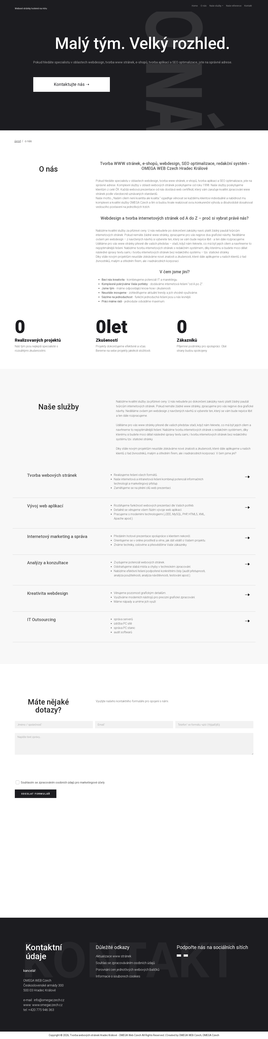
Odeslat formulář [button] (35, 793)
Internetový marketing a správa (57, 536)
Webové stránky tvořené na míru (31, 8)
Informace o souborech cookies (118, 976)
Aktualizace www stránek (113, 956)
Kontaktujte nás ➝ (71, 84)
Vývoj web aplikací (45, 505)
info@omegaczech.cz (49, 1000)
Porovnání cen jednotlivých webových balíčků (127, 969)
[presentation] (42, 768)
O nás (204, 6)
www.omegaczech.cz (47, 1005)
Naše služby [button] (215, 6)
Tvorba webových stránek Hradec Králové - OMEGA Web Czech (105, 1035)
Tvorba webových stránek (52, 475)
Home (195, 6)
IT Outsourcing (41, 619)
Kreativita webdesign (47, 593)
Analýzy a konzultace (47, 562)
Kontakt (248, 6)
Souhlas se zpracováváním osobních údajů (125, 963)
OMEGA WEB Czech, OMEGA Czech (199, 1035)
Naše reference (233, 6)
